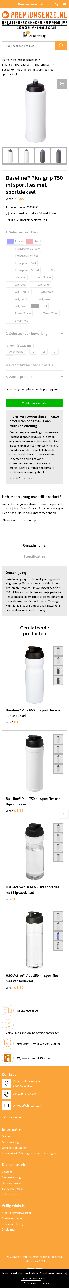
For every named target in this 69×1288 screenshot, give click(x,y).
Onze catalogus (12, 1142)
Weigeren (46, 1283)
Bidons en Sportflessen (16, 64)
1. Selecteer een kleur (22, 232)
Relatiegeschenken (25, 59)
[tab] (34, 545)
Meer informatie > (20, 478)
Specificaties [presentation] (34, 556)
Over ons (7, 1136)
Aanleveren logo (12, 1177)
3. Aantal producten (21, 376)
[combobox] (29, 45)
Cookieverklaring (12, 1218)
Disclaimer (8, 1229)
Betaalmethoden (13, 1188)
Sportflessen (43, 64)
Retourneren (10, 1194)
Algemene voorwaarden (17, 1212)
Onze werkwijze (12, 1183)
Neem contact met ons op (19, 520)
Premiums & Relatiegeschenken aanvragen (29, 1153)
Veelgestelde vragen (14, 1147)
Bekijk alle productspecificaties (26, 220)
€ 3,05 (14, 899)
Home (6, 59)
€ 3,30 (14, 987)
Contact (7, 1172)
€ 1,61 (14, 722)
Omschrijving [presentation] (34, 545)
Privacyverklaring (13, 1224)
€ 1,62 (14, 810)
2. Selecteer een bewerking (27, 333)
